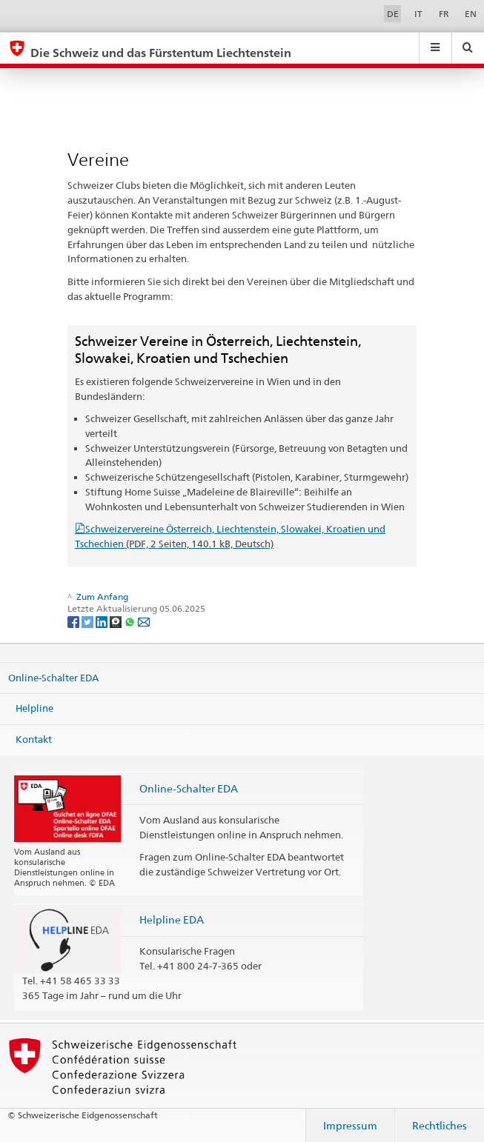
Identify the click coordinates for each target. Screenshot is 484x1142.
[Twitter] (89, 621)
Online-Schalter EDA (53, 677)
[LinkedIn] (103, 621)
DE (393, 13)
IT (418, 13)
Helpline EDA (171, 919)
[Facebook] (74, 621)
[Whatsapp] (131, 621)
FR (444, 13)
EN (471, 13)
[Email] (144, 621)
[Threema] (117, 621)
